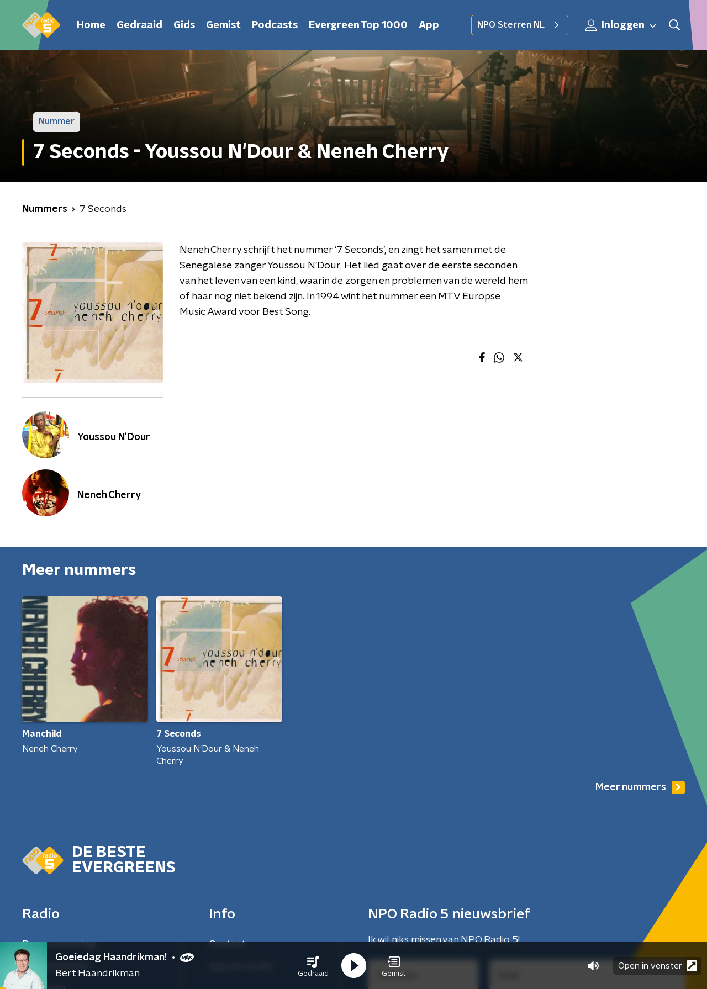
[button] (313, 965)
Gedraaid (139, 25)
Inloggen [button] (621, 25)
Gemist (223, 25)
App (429, 25)
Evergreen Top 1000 (358, 25)
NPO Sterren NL (519, 24)
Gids (184, 25)
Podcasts (275, 25)
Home (91, 25)
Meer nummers (640, 787)
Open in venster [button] (657, 965)
